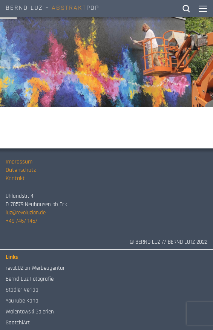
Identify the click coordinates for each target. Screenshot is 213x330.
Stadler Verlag (22, 289)
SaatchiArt (18, 322)
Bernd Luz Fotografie (30, 279)
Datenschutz (21, 170)
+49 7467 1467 (21, 221)
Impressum (19, 162)
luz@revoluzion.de (26, 212)
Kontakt (15, 178)
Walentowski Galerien (30, 311)
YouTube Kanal (23, 300)
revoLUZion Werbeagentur (35, 268)
